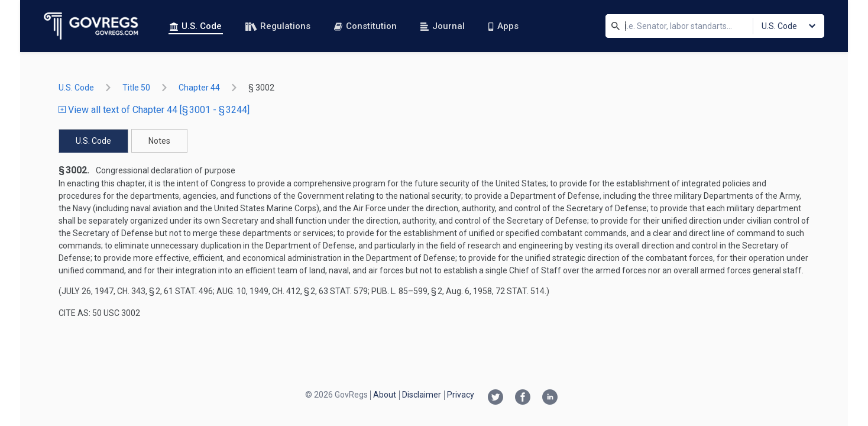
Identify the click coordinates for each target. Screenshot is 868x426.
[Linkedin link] (550, 398)
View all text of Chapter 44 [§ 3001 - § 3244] (154, 109)
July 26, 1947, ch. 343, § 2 (110, 291)
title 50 (136, 87)
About (384, 394)
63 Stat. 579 (343, 291)
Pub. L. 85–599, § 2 (406, 291)
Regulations (277, 26)
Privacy (460, 394)
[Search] (615, 26)
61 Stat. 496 (188, 291)
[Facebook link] (522, 398)
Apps (503, 26)
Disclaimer (421, 394)
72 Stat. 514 (520, 291)
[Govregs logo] (91, 26)
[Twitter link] (495, 398)
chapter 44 (199, 87)
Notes (159, 141)
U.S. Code (196, 26)
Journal (442, 26)
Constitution (365, 26)
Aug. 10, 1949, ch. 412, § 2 (265, 291)
